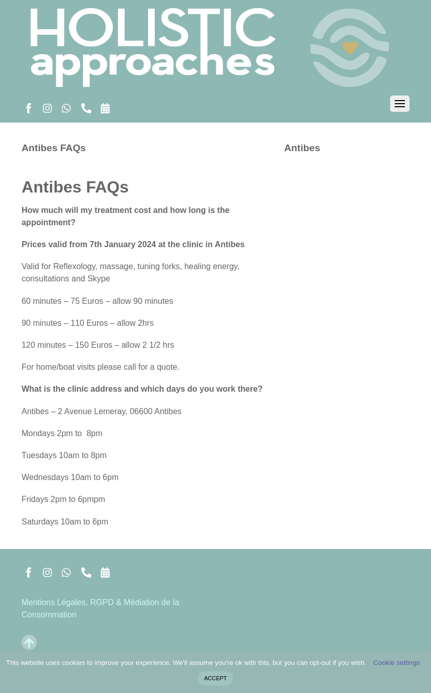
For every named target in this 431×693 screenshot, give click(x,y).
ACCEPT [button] (215, 678)
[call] (86, 107)
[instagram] (48, 107)
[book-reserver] (105, 107)
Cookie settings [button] (396, 662)
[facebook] (28, 107)
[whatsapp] (67, 107)
